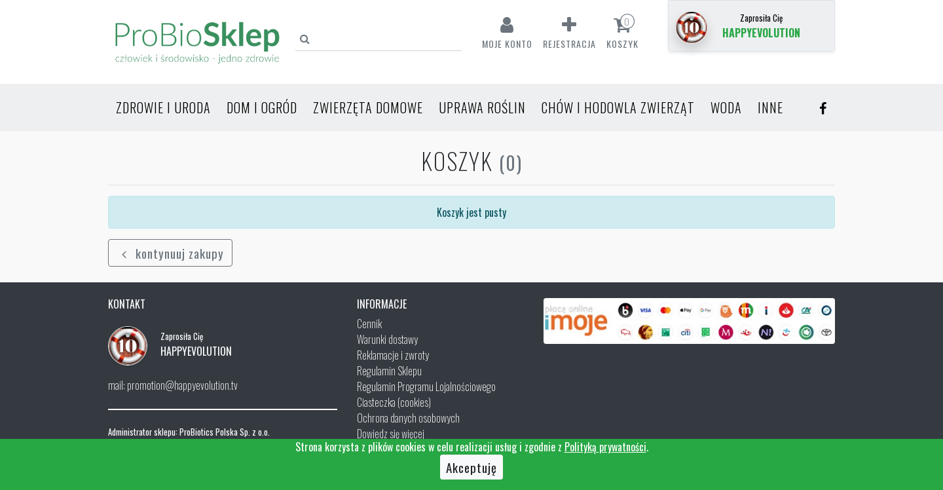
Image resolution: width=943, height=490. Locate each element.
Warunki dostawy (387, 339)
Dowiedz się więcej (390, 434)
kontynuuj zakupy (170, 253)
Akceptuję (471, 467)
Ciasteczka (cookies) (394, 402)
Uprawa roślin (482, 107)
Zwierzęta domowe (368, 107)
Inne (770, 107)
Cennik (369, 323)
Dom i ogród (262, 107)
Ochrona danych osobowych (408, 418)
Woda (726, 107)
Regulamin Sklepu (389, 371)
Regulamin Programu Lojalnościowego (426, 386)
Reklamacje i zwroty (393, 355)
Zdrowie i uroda (163, 107)
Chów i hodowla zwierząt (618, 107)
